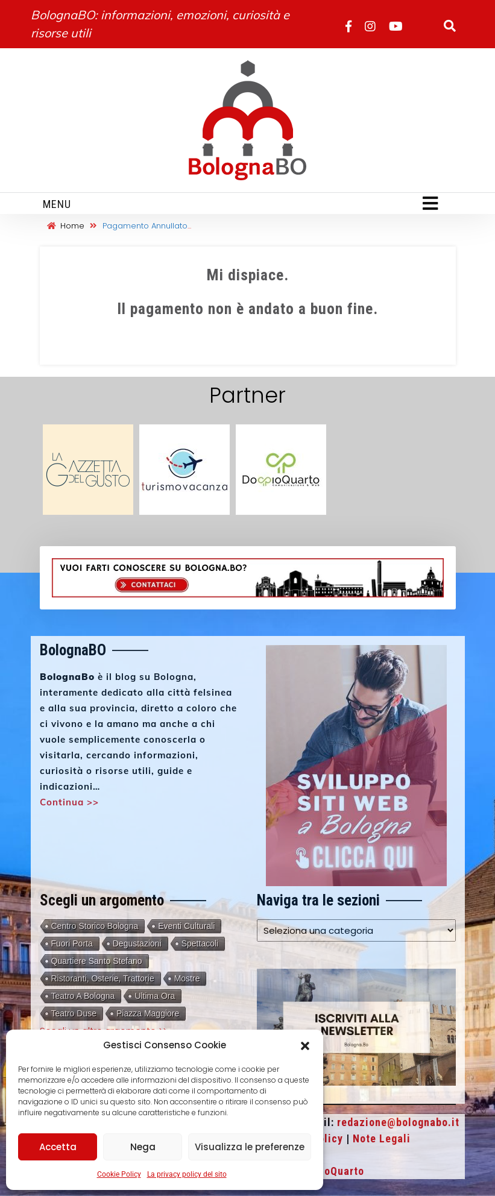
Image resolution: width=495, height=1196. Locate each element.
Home (65, 225)
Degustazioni (137, 943)
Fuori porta (72, 943)
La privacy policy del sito (187, 1174)
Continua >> (69, 802)
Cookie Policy (119, 1174)
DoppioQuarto (330, 1171)
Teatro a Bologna (83, 996)
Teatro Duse (73, 1013)
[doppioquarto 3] (281, 468)
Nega (143, 1147)
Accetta (58, 1147)
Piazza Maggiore (147, 1013)
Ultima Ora (154, 996)
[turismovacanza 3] (184, 468)
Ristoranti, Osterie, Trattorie (102, 978)
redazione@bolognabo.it (398, 1122)
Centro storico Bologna (95, 926)
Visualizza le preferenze (249, 1147)
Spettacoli (199, 943)
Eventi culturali (186, 926)
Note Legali (382, 1138)
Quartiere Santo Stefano (96, 961)
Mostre (187, 978)
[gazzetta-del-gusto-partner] (88, 468)
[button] (305, 1045)
